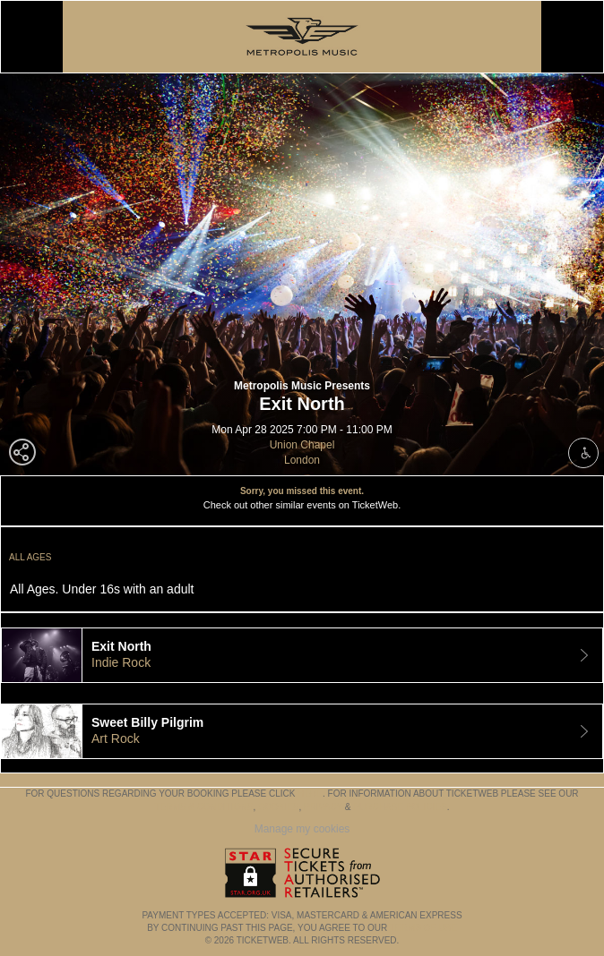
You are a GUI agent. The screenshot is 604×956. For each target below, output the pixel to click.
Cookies (278, 807)
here (310, 793)
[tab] (302, 655)
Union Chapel (302, 445)
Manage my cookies (302, 829)
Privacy (323, 807)
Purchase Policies (399, 807)
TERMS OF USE (423, 928)
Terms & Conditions (203, 807)
